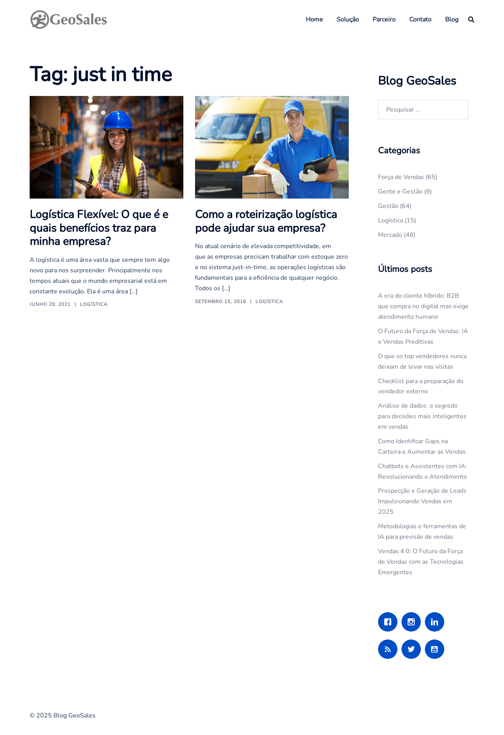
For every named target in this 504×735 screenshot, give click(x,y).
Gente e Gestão (400, 191)
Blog (451, 19)
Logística (94, 303)
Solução (348, 19)
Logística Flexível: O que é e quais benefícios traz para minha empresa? (98, 227)
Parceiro (384, 19)
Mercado (390, 235)
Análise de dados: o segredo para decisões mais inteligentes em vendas (422, 416)
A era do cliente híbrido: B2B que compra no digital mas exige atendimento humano (423, 306)
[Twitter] (413, 649)
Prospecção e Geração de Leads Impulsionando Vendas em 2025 (422, 501)
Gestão (388, 206)
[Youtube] (436, 649)
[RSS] (389, 649)
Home (314, 19)
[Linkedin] (436, 622)
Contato (420, 19)
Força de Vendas (401, 177)
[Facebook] (389, 622)
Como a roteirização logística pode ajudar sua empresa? (265, 221)
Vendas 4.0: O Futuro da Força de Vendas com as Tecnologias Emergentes (420, 562)
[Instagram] (413, 622)
